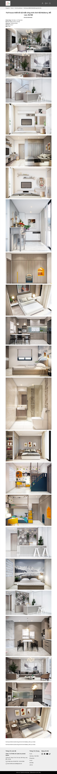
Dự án (12, 8)
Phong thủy (32, 758)
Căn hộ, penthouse (18, 8)
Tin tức (31, 760)
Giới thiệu (32, 762)
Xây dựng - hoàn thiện (34, 756)
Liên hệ (31, 764)
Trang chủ (8, 8)
